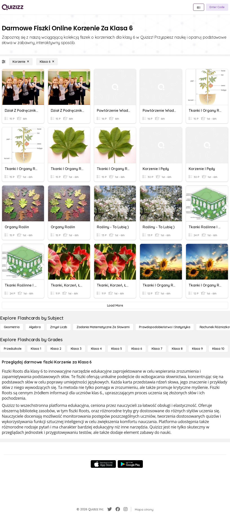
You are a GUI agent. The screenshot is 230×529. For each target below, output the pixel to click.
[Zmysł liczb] (58, 327)
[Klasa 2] (56, 348)
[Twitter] (109, 509)
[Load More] (115, 305)
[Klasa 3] (76, 348)
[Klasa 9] (197, 348)
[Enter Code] (217, 7)
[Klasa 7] (157, 348)
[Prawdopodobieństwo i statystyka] (164, 327)
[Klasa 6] (47, 61)
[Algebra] (34, 327)
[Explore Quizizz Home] (12, 7)
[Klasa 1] (36, 348)
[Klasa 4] (96, 348)
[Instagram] (126, 509)
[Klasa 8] (177, 348)
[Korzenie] (21, 61)
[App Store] (103, 464)
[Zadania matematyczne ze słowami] (103, 327)
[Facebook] (117, 509)
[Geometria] (11, 327)
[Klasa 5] (116, 348)
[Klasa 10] (218, 348)
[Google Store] (130, 464)
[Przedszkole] (12, 348)
